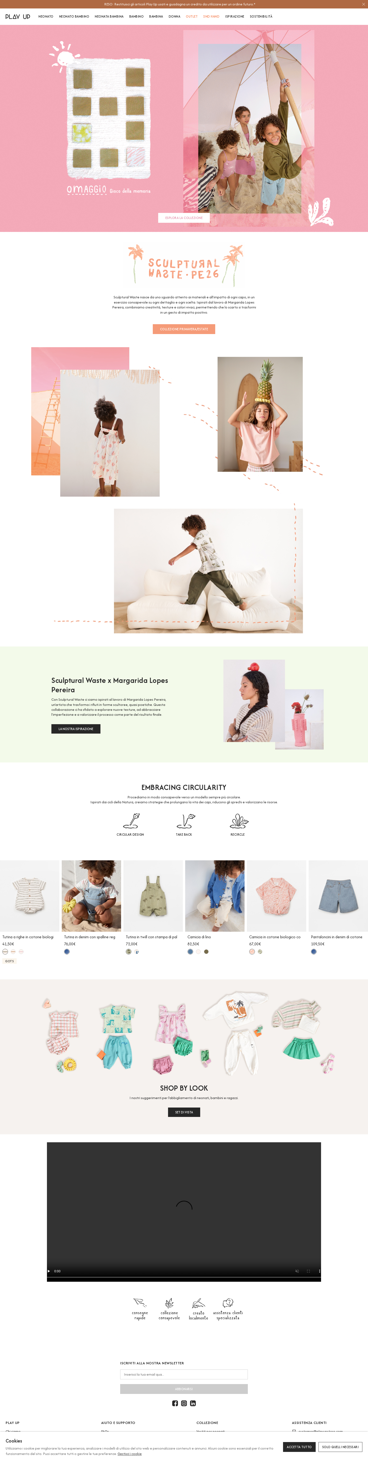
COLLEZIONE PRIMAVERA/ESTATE (184, 329)
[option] (182, 4)
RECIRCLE (238, 834)
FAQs (105, 1431)
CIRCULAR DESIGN (130, 834)
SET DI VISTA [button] (184, 1112)
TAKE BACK (184, 834)
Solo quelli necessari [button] (340, 1447)
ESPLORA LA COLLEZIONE (184, 217)
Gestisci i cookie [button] (130, 1453)
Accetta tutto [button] (299, 1447)
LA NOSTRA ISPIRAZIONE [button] (76, 729)
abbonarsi (184, 1389)
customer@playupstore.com (321, 1431)
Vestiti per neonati (210, 1431)
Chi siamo (13, 1431)
